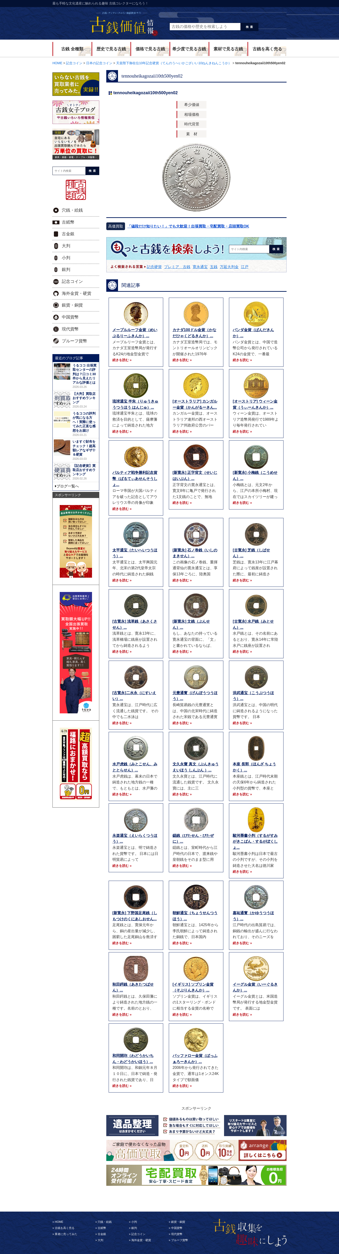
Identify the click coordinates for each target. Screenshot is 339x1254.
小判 (66, 257)
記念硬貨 (154, 267)
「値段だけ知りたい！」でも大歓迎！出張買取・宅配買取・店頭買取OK (188, 226)
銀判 (66, 269)
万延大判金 (229, 267)
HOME (59, 1222)
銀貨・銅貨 (72, 305)
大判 (66, 245)
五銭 (213, 267)
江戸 (244, 267)
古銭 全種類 (72, 49)
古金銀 (68, 234)
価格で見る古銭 (150, 49)
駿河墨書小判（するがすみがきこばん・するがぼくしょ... (255, 842)
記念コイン (72, 281)
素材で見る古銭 (228, 49)
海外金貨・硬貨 (76, 293)
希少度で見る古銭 (189, 49)
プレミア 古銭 (177, 267)
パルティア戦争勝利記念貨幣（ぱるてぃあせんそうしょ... (134, 479)
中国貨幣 (70, 317)
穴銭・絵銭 (72, 210)
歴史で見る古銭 (111, 49)
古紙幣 (68, 222)
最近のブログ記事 (69, 358)
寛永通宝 (200, 267)
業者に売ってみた (66, 1234)
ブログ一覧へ (67, 486)
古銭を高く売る (267, 49)
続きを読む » (122, 360)
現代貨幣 (70, 329)
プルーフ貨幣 (74, 341)
